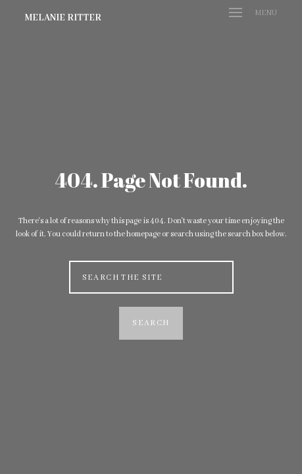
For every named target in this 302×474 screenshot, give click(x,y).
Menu (253, 13)
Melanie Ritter (63, 18)
